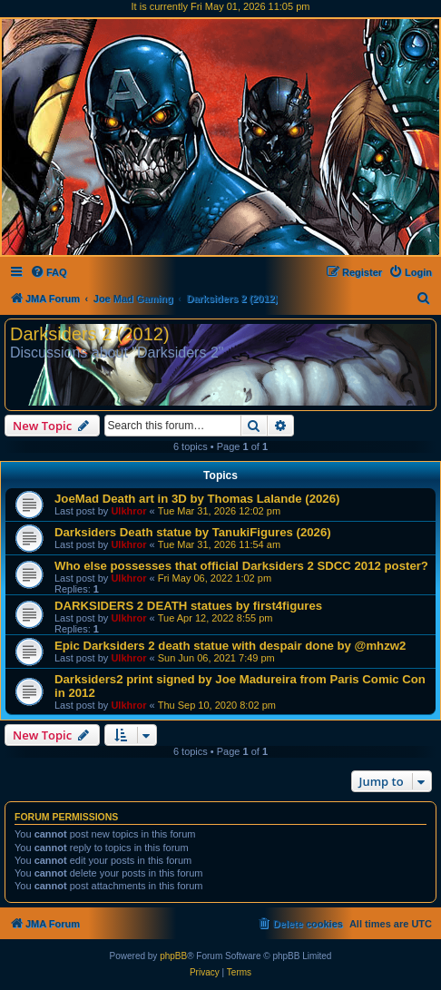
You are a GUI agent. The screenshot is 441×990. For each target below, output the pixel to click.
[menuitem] (48, 272)
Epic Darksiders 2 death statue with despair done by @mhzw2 (230, 645)
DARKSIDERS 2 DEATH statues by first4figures (188, 606)
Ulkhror (128, 510)
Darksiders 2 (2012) (90, 334)
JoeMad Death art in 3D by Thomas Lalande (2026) (196, 498)
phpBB (173, 956)
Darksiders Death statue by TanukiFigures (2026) (192, 532)
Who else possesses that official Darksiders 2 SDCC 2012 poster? (241, 566)
